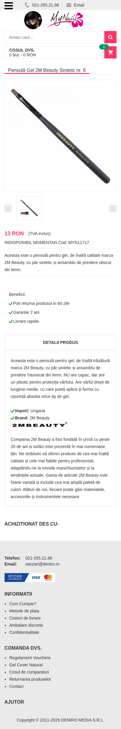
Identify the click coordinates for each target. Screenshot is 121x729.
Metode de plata (24, 610)
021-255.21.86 (42, 5)
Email (75, 5)
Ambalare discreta (26, 625)
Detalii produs (60, 342)
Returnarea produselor (30, 679)
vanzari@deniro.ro (42, 564)
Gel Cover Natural (26, 664)
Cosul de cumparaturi (29, 672)
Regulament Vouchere (30, 657)
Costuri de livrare (25, 618)
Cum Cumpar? (22, 603)
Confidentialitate (24, 632)
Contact (16, 686)
